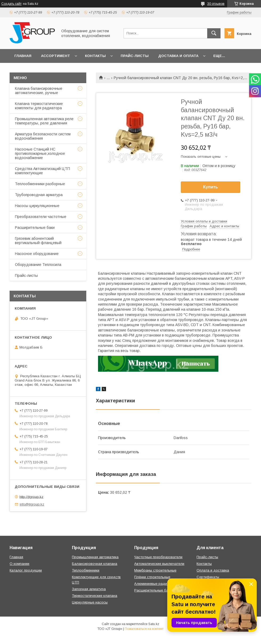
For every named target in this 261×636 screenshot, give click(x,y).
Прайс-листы (135, 56)
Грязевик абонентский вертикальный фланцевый (38, 240)
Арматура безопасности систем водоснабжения (43, 136)
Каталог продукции (26, 570)
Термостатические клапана (94, 596)
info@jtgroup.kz (32, 504)
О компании (19, 564)
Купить (210, 187)
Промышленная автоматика (95, 557)
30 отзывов (216, 4)
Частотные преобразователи (158, 557)
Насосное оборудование (37, 254)
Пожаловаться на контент (144, 629)
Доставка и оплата (178, 56)
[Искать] (214, 33)
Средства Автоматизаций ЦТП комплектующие (42, 171)
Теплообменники (85, 570)
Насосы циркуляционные (37, 206)
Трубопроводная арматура (39, 195)
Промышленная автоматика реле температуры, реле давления (44, 121)
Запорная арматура (89, 589)
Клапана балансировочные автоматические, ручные (38, 90)
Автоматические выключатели (159, 564)
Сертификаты (208, 577)
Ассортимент (55, 56)
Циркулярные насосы (90, 602)
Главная (22, 56)
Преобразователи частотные (40, 216)
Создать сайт (11, 4)
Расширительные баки (35, 227)
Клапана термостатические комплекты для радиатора (39, 106)
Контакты (95, 56)
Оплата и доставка (213, 570)
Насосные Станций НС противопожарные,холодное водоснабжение (40, 153)
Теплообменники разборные (40, 184)
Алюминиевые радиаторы (155, 584)
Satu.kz (153, 624)
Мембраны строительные (155, 570)
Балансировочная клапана (94, 564)
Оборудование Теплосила (38, 264)
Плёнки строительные (152, 577)
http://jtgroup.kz (31, 497)
